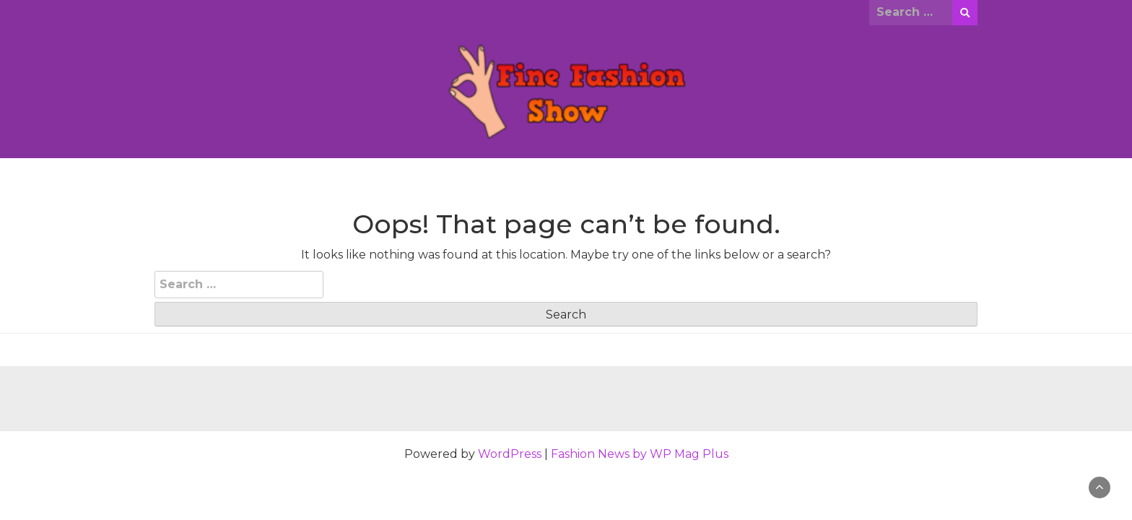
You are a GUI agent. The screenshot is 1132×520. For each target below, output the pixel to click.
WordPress (509, 454)
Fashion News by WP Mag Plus (639, 454)
